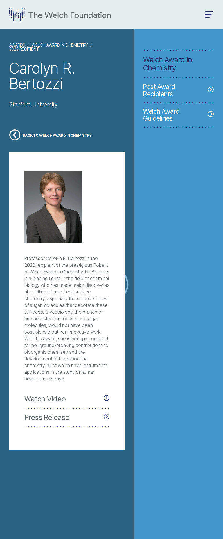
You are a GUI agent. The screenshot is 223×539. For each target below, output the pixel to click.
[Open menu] (209, 14)
